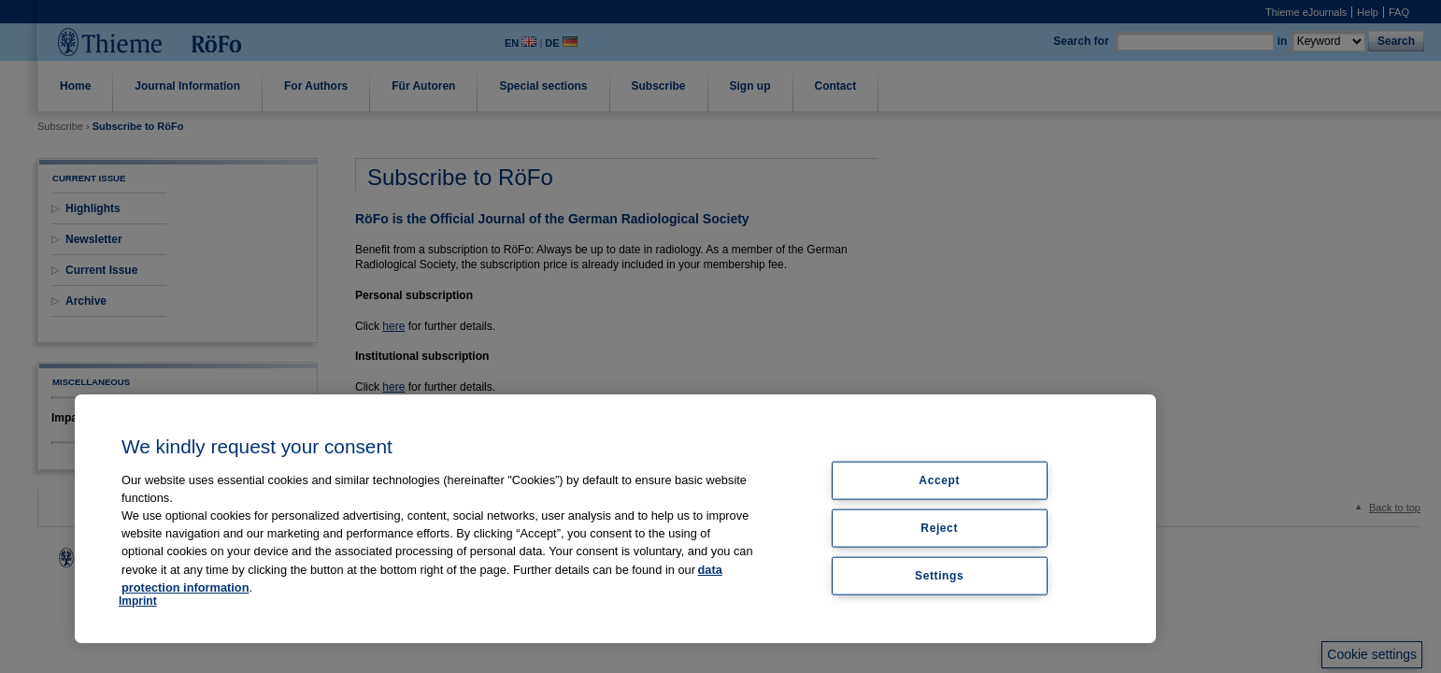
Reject (939, 527)
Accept (939, 480)
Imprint (138, 601)
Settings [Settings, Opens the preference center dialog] (939, 574)
